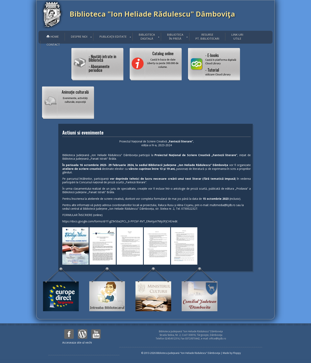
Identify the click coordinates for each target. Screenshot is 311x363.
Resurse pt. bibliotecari (207, 36)
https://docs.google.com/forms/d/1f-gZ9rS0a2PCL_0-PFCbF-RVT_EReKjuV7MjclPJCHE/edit (120, 221)
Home (52, 36)
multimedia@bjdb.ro (222, 205)
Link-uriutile (237, 36)
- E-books (221, 58)
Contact (53, 44)
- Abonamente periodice (99, 68)
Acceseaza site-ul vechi (77, 342)
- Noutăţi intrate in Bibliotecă (102, 58)
